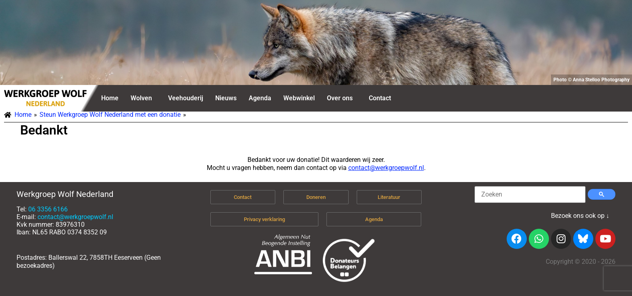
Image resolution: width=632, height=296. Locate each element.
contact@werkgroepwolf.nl (386, 168)
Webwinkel (299, 98)
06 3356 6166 (48, 209)
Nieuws (226, 98)
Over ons (340, 98)
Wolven (141, 98)
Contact (380, 98)
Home (109, 98)
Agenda (260, 98)
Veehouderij (185, 98)
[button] (143, 98)
